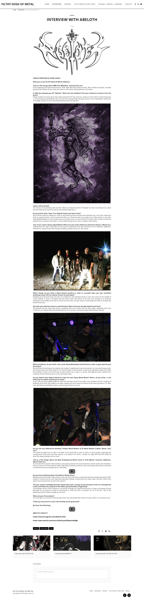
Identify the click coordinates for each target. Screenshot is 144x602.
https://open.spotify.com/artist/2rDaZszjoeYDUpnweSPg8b (55, 520)
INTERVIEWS (21, 10)
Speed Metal (44, 528)
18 (97, 539)
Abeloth (36, 528)
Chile (51, 528)
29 (16, 539)
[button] (135, 4)
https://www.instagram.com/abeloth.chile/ (49, 517)
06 (57, 539)
